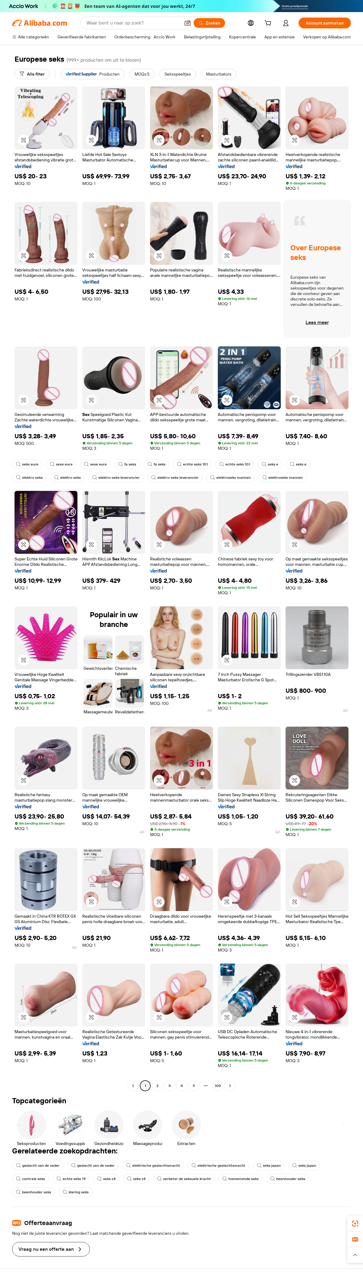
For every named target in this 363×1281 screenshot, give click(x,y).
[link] (355, 1223)
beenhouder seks (287, 1178)
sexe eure (61, 464)
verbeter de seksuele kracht (184, 1178)
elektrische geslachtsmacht (153, 1165)
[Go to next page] (229, 1085)
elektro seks (29, 477)
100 (218, 1086)
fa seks (127, 464)
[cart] (269, 23)
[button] (187, 23)
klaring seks (76, 1192)
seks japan (269, 1165)
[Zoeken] (209, 23)
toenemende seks (240, 1178)
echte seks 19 (71, 1178)
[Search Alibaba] (133, 23)
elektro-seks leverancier (116, 477)
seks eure (27, 464)
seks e (270, 464)
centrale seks (30, 1178)
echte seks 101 (192, 464)
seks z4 (106, 1178)
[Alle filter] (32, 74)
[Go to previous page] (133, 1085)
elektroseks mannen (230, 477)
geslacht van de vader (38, 1165)
